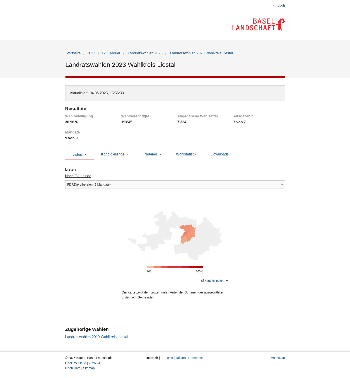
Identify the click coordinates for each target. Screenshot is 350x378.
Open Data (73, 368)
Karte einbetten (214, 280)
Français (167, 358)
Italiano (181, 358)
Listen (77, 154)
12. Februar (111, 53)
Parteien (150, 154)
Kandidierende (112, 154)
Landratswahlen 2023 (144, 53)
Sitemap (89, 368)
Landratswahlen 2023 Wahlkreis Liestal (201, 53)
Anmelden (278, 357)
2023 (91, 53)
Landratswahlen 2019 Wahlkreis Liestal (96, 337)
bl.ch (281, 5)
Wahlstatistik (186, 154)
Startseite (73, 53)
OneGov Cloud (75, 363)
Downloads (220, 154)
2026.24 (94, 363)
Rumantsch (196, 358)
